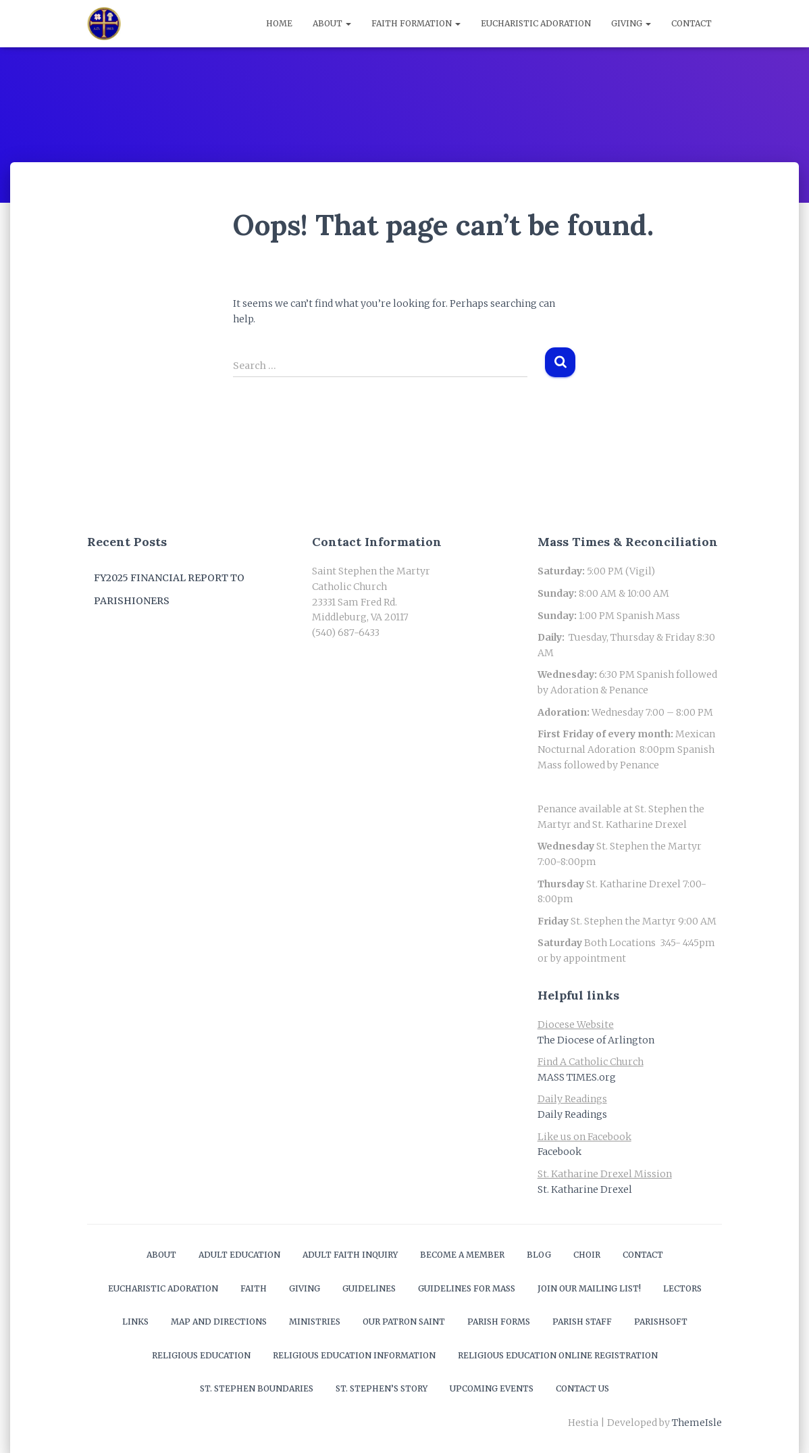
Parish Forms (498, 1321)
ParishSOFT (660, 1321)
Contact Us (582, 1388)
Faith (253, 1288)
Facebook (559, 1152)
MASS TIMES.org (577, 1077)
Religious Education (201, 1355)
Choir (586, 1255)
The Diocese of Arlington (596, 1040)
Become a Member (462, 1255)
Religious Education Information (354, 1355)
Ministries (314, 1321)
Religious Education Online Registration (558, 1355)
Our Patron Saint (404, 1321)
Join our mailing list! (589, 1288)
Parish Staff (582, 1321)
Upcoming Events (491, 1388)
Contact (691, 23)
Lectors (682, 1288)
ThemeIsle (697, 1423)
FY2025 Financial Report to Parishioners (169, 589)
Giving (631, 23)
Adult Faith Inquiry (350, 1255)
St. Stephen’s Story (381, 1388)
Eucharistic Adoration (536, 23)
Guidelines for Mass (466, 1288)
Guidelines (369, 1288)
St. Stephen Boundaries (256, 1388)
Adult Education (239, 1255)
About (332, 23)
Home (279, 23)
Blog (539, 1255)
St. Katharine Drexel (585, 1189)
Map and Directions (219, 1321)
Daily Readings (572, 1114)
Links (135, 1321)
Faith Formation (416, 23)
